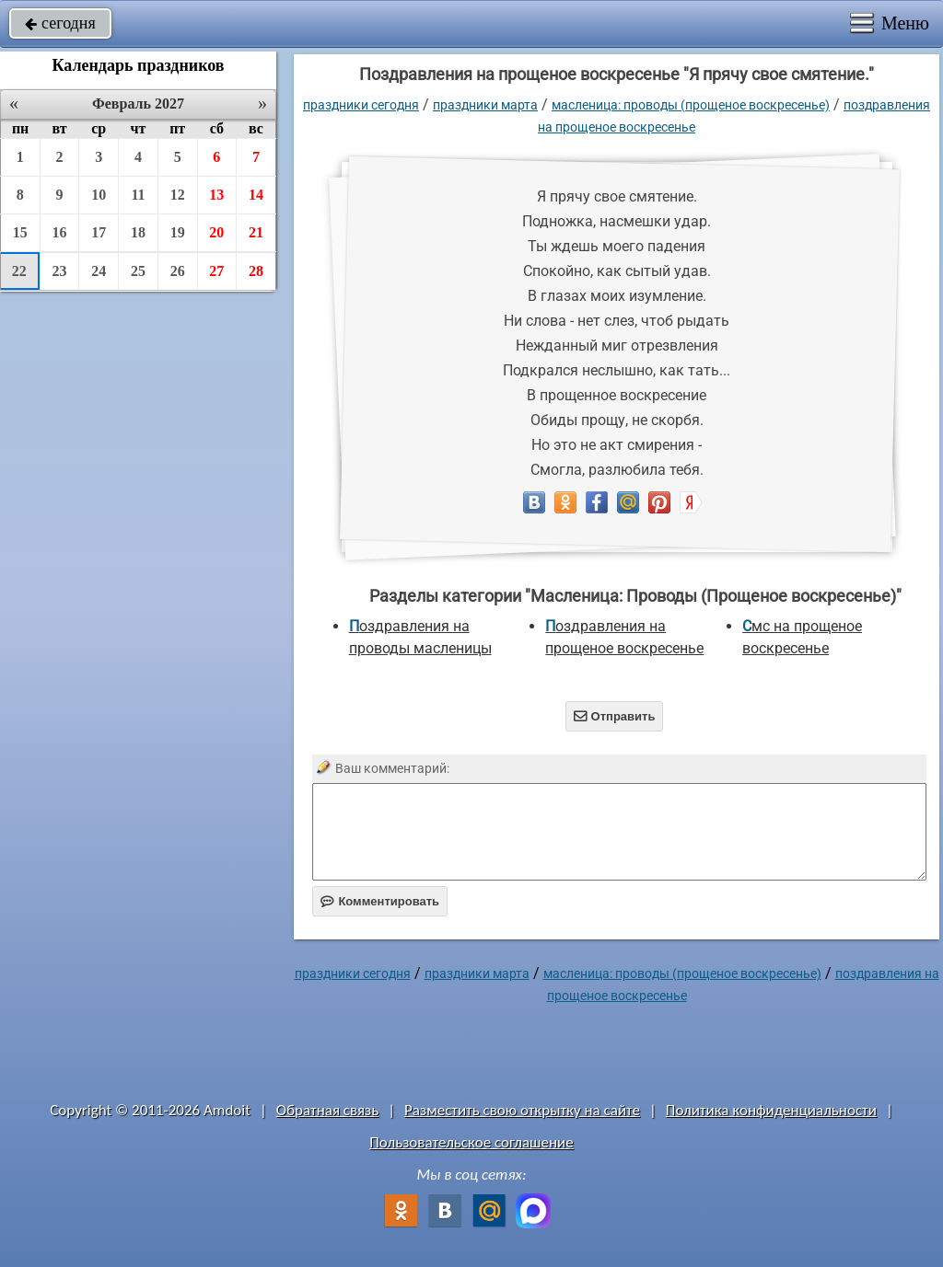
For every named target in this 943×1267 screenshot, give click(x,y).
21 (256, 232)
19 (177, 232)
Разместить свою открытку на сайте (522, 1110)
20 (216, 232)
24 (98, 271)
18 (138, 232)
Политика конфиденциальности (771, 1110)
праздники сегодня (361, 105)
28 (256, 271)
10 (98, 194)
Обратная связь (327, 1110)
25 (138, 271)
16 (59, 232)
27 (216, 271)
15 (20, 232)
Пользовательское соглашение (471, 1142)
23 (59, 271)
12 (177, 194)
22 (19, 271)
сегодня (60, 23)
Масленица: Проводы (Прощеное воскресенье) (691, 105)
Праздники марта (485, 105)
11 (138, 194)
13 (216, 194)
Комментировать (379, 901)
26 (177, 271)
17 (98, 232)
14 (256, 194)
